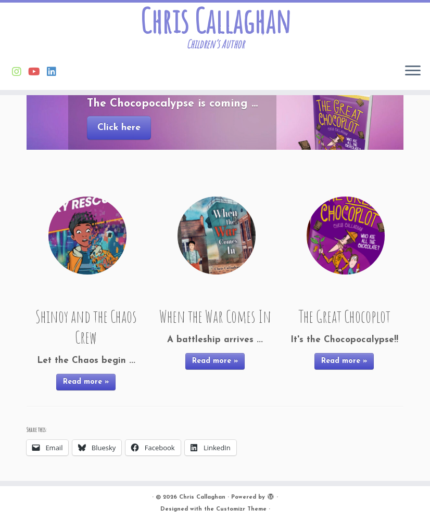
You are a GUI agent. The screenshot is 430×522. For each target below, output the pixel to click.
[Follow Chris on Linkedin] (55, 73)
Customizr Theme (241, 509)
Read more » (86, 382)
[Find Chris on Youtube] (37, 73)
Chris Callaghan (215, 20)
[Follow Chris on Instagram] (20, 73)
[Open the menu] (413, 71)
